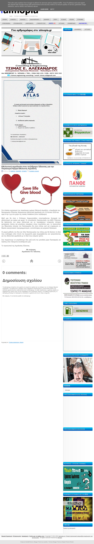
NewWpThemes (29, 542)
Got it (52, 9)
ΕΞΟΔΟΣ (24, 171)
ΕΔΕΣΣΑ (13, 171)
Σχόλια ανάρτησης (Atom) (16, 342)
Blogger (60, 537)
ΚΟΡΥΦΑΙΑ (68, 29)
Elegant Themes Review (68, 542)
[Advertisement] (69, 61)
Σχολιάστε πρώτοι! (34, 171)
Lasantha (45, 542)
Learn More (44, 9)
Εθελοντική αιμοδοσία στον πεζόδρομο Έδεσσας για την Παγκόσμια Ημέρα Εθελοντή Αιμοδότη (27, 167)
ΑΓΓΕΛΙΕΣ (87, 29)
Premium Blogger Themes (55, 542)
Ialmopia (67, 390)
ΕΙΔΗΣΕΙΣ (18, 171)
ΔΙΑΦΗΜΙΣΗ (77, 29)
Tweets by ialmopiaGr (69, 528)
